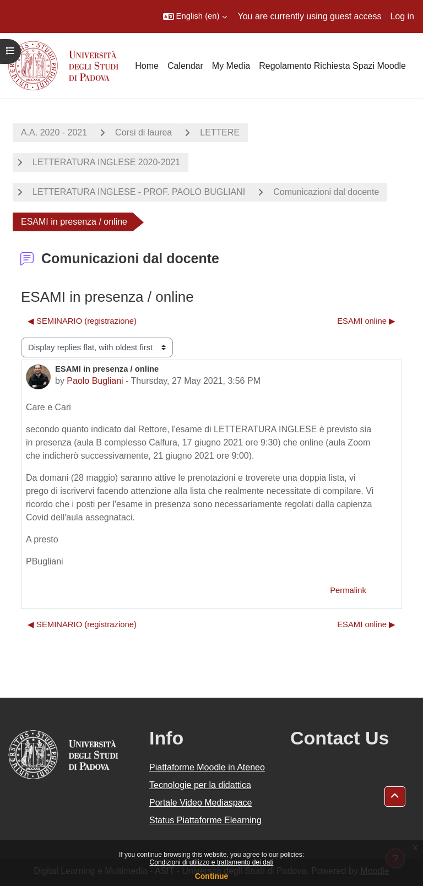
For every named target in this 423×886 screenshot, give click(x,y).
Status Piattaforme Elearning (205, 820)
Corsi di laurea (143, 132)
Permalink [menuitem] (348, 590)
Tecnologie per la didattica (200, 785)
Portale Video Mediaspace (200, 802)
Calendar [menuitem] (185, 65)
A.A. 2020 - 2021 (54, 132)
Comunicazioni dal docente (326, 192)
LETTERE (220, 132)
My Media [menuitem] (231, 65)
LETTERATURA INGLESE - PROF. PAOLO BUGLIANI (138, 192)
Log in (402, 16)
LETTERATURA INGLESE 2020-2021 (106, 162)
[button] (195, 16)
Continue (212, 876)
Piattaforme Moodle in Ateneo (207, 767)
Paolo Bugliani (95, 380)
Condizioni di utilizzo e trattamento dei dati (212, 862)
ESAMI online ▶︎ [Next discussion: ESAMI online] (366, 321)
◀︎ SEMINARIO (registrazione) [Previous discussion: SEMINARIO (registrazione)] (82, 321)
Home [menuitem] (147, 65)
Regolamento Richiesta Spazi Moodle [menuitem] (332, 65)
